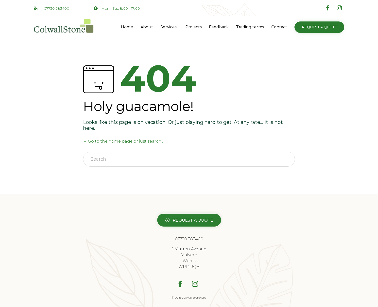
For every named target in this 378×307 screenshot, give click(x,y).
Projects (193, 27)
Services (168, 27)
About (146, 27)
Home (127, 27)
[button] (319, 27)
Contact (279, 27)
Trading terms (250, 27)
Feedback (219, 27)
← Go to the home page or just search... (123, 141)
